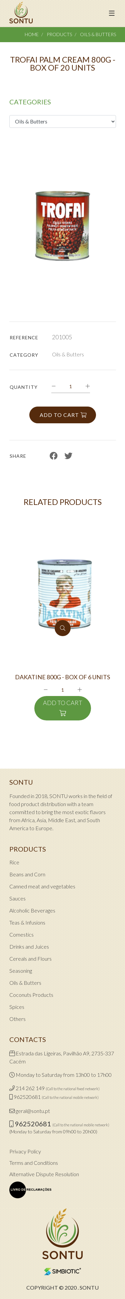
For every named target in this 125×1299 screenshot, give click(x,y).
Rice (14, 862)
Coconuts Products (31, 994)
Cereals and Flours (30, 958)
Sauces (17, 898)
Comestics (21, 934)
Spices (16, 1007)
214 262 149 (30, 1088)
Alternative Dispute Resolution (44, 1174)
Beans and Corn (27, 874)
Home (32, 34)
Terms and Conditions (33, 1162)
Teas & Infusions (27, 922)
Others (17, 1019)
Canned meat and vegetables (42, 886)
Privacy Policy (25, 1151)
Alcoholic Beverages (32, 910)
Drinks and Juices (29, 946)
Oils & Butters (98, 34)
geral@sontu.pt (33, 1111)
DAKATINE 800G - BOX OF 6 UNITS (62, 677)
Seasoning (20, 970)
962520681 (27, 1097)
